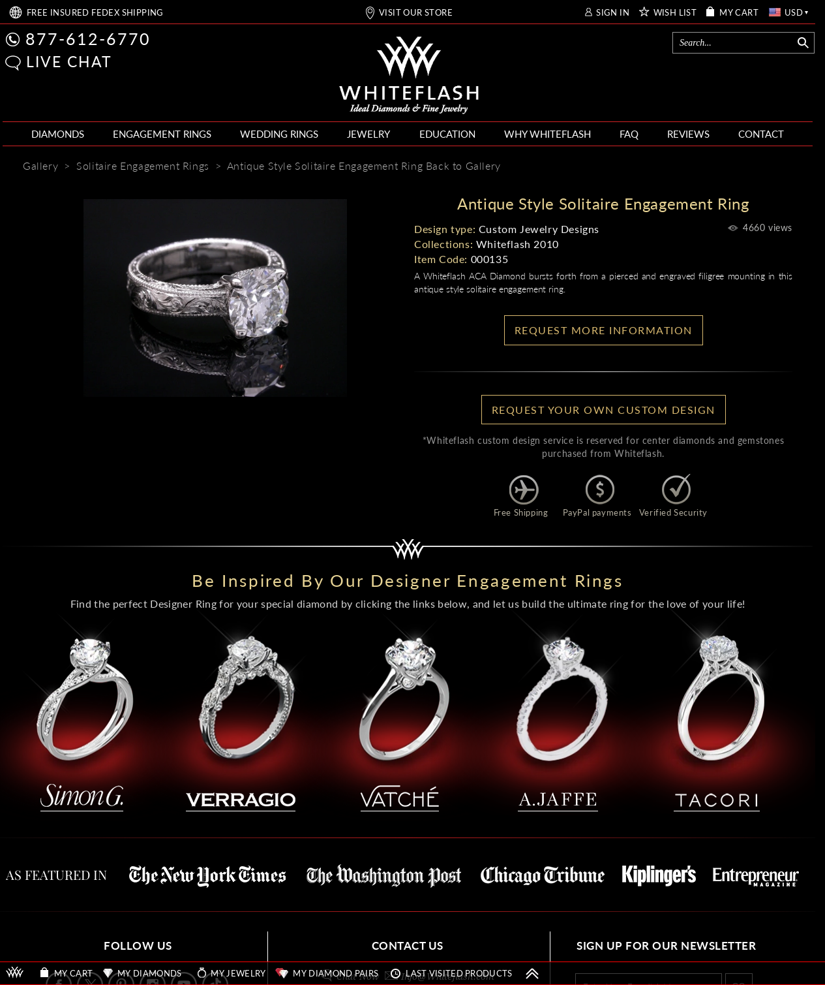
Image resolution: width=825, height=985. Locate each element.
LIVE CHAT (69, 61)
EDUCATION (447, 134)
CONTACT (761, 134)
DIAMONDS (57, 134)
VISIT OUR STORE (416, 13)
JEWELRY (368, 134)
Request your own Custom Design (603, 409)
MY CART (738, 13)
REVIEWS (688, 134)
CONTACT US (407, 945)
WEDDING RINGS (279, 134)
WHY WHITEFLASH (547, 134)
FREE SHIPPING (95, 13)
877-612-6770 (88, 38)
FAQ (629, 134)
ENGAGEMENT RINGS (162, 134)
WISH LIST (675, 13)
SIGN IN (612, 13)
